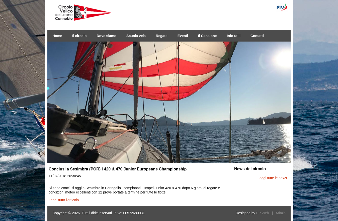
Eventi (183, 36)
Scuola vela (136, 36)
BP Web (262, 213)
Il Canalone (207, 36)
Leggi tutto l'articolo (64, 200)
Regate (161, 36)
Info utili (233, 36)
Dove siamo (106, 36)
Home (57, 36)
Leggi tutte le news (272, 178)
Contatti (257, 36)
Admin (281, 213)
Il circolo (79, 36)
